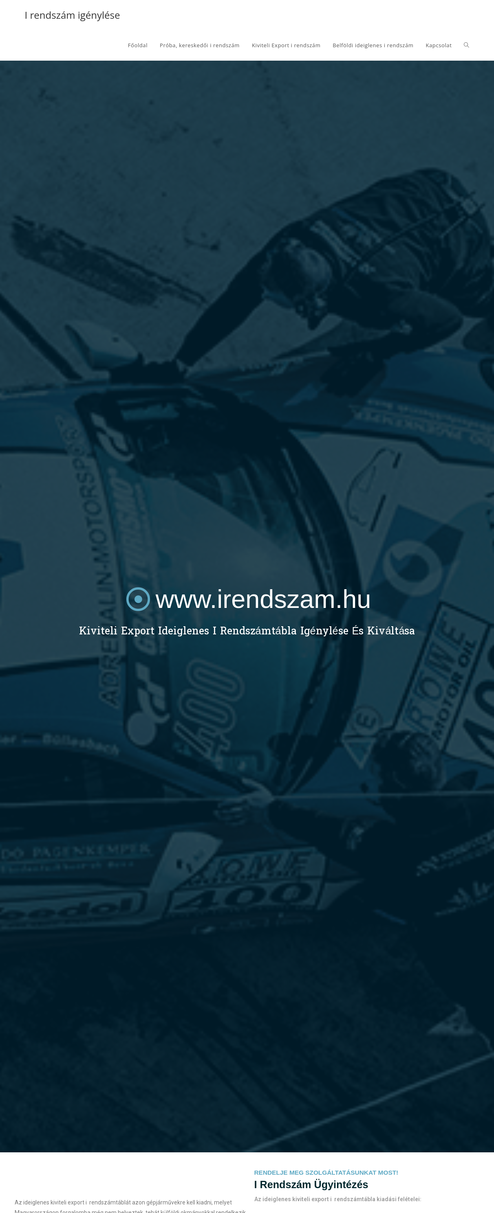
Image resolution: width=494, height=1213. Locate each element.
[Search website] (466, 45)
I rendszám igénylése (72, 15)
